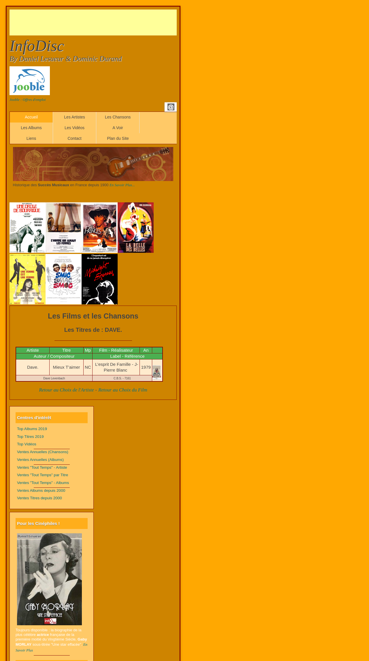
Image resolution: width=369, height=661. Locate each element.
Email (170, 106)
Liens (31, 138)
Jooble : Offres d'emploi (28, 99)
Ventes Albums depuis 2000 (41, 490)
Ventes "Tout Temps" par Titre (42, 475)
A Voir (117, 127)
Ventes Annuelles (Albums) (40, 459)
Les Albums (31, 127)
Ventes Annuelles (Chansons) (42, 452)
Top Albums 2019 (32, 429)
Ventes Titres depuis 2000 (39, 498)
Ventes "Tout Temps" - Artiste (42, 467)
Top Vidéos (26, 444)
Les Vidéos (74, 127)
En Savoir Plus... (122, 185)
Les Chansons (118, 117)
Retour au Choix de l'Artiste (66, 390)
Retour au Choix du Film (122, 390)
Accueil (31, 117)
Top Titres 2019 (30, 436)
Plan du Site (118, 138)
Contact (74, 138)
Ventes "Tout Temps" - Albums (43, 483)
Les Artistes (74, 117)
